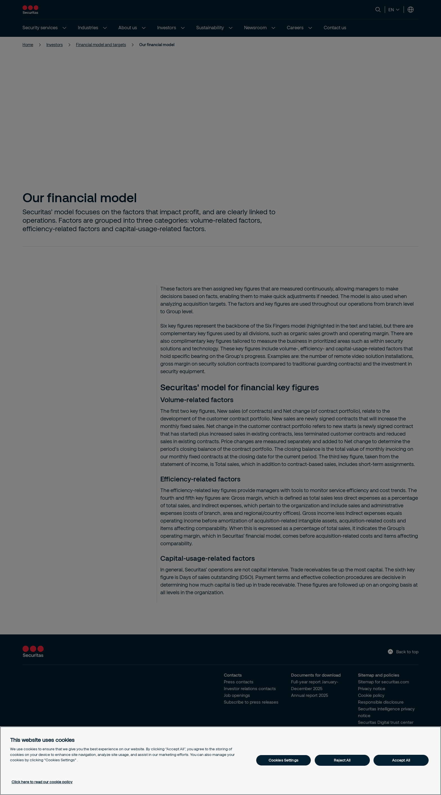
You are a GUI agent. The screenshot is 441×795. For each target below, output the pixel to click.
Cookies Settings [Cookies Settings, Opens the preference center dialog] (283, 760)
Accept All (401, 760)
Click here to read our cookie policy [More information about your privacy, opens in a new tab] (42, 782)
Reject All (342, 760)
